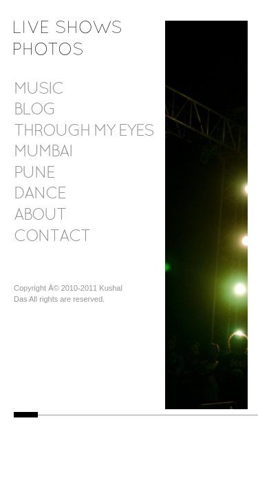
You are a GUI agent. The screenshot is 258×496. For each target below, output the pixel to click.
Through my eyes (83, 131)
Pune (34, 173)
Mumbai (43, 152)
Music (38, 89)
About (40, 215)
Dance (39, 194)
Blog (34, 110)
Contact (52, 237)
